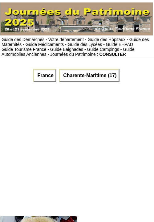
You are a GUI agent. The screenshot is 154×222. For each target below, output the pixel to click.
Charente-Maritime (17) (89, 75)
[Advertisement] (58, 147)
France (45, 75)
